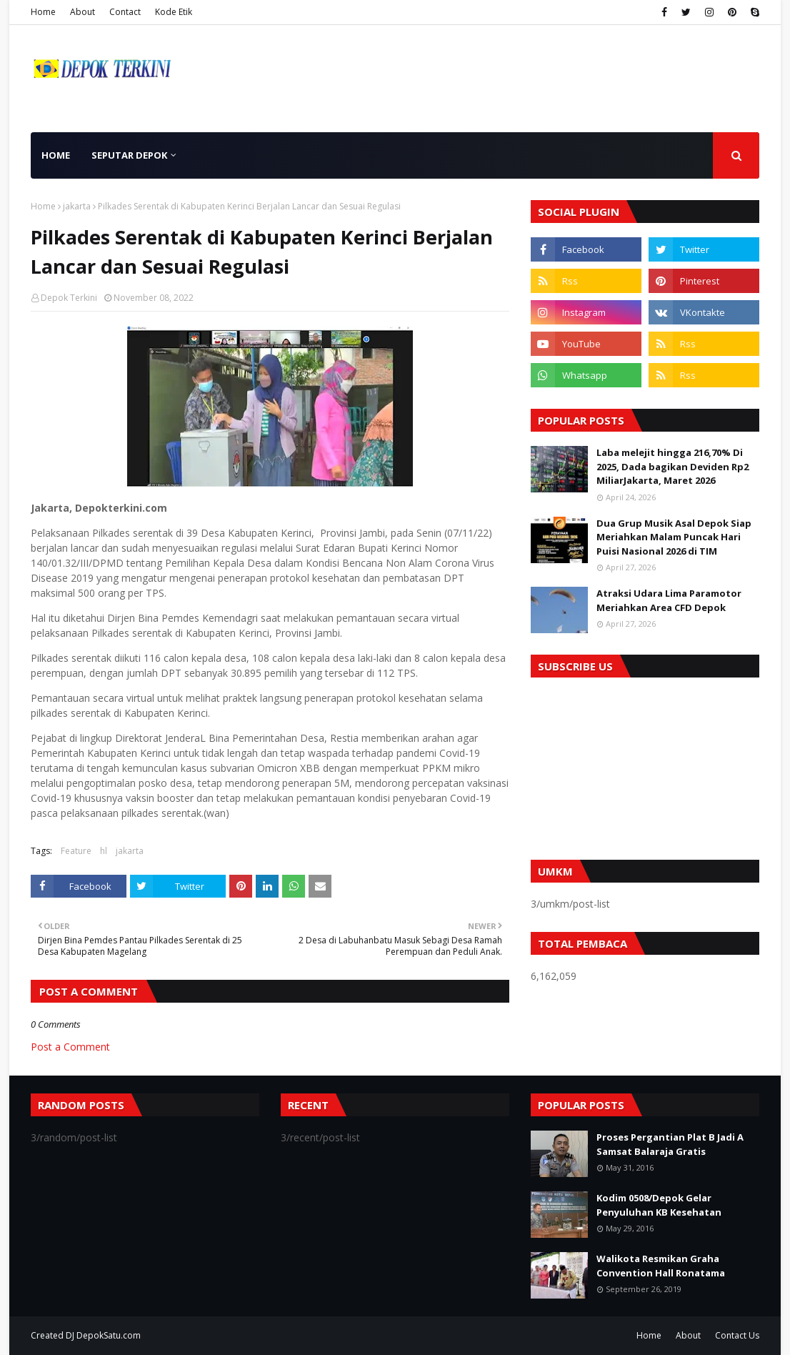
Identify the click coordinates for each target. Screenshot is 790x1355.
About (82, 12)
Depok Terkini (69, 298)
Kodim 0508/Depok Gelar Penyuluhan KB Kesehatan (658, 1204)
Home (43, 12)
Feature (76, 851)
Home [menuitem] (55, 155)
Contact (125, 12)
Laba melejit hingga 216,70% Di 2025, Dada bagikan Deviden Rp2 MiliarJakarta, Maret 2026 (672, 466)
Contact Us (737, 1335)
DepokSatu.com (108, 1335)
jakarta (77, 206)
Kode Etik (173, 12)
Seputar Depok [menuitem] (129, 155)
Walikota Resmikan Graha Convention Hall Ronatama (660, 1265)
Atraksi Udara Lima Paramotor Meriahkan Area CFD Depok (668, 600)
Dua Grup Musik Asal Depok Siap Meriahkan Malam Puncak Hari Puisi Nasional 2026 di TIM (673, 537)
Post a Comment (70, 1046)
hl (103, 851)
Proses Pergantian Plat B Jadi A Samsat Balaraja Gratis (670, 1144)
